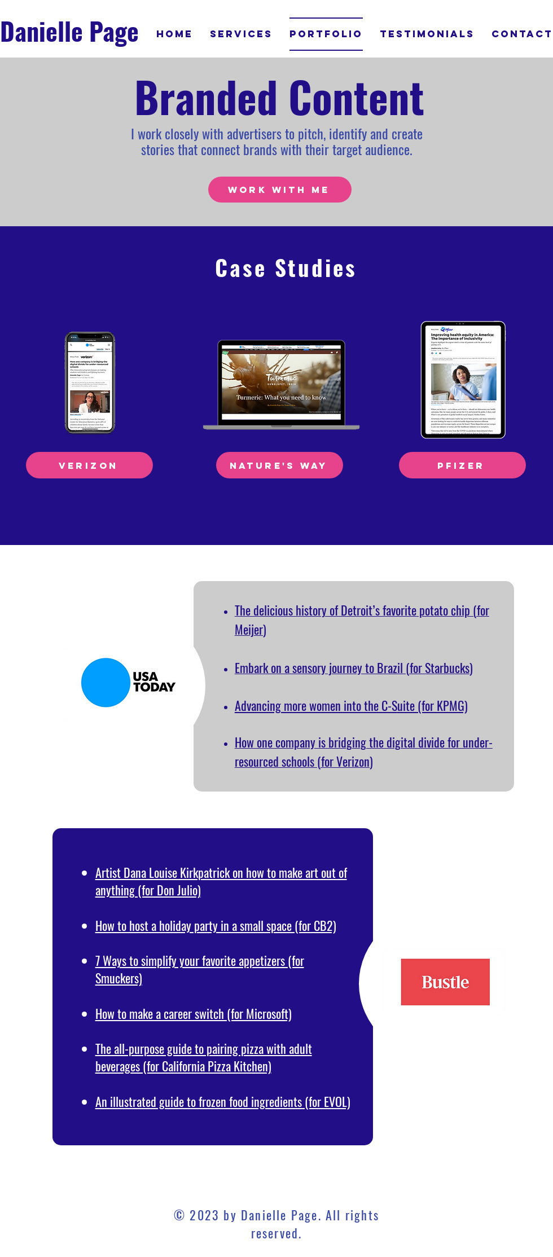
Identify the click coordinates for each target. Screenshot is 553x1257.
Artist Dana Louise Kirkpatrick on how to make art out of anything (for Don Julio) (221, 881)
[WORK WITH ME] (280, 190)
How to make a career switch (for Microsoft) (193, 1013)
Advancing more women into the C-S (316, 705)
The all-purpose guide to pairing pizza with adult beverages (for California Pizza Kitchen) (203, 1057)
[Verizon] (89, 465)
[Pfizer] (462, 465)
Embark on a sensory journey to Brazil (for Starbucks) (354, 667)
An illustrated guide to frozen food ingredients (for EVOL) (222, 1101)
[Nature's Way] (279, 465)
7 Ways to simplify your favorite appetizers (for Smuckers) (199, 969)
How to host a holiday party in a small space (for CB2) (215, 925)
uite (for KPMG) (432, 705)
